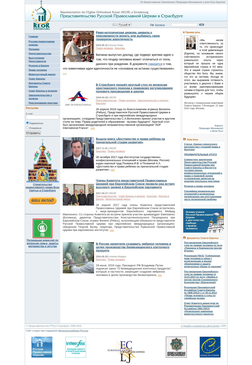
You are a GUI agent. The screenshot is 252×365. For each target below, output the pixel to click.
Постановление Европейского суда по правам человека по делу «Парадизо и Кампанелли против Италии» (203, 246)
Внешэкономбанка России (73, 330)
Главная (33, 36)
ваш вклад (42, 200)
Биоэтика (120, 48)
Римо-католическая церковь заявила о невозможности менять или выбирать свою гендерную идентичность (128, 36)
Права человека (38, 70)
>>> (65, 73)
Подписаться (34, 122)
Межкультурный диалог (42, 74)
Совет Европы (37, 78)
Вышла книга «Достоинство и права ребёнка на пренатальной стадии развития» (130, 140)
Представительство (40, 53)
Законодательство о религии (153, 100)
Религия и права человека (199, 186)
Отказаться (33, 127)
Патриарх (34, 49)
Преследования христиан (43, 103)
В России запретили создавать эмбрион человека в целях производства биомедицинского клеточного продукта (133, 247)
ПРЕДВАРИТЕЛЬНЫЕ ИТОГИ (200, 154)
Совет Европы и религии (43, 91)
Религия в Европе (39, 65)
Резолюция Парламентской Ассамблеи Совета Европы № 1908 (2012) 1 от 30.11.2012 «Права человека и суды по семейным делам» (200, 292)
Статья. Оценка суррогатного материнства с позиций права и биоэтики (202, 147)
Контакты (160, 25)
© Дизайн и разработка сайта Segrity (200, 326)
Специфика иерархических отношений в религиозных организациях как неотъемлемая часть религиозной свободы (202, 195)
